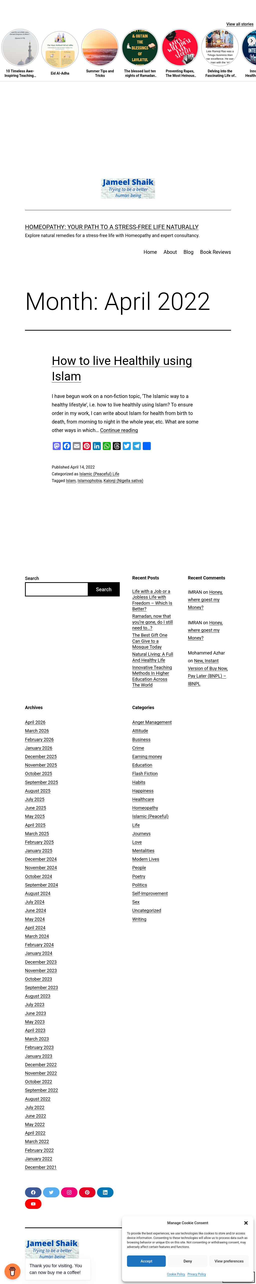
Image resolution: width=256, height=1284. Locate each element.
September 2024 (41, 885)
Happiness (143, 790)
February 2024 (39, 944)
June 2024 (35, 910)
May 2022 (35, 1124)
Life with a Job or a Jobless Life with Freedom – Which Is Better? (152, 600)
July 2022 (34, 1107)
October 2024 (38, 876)
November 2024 (41, 867)
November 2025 (41, 765)
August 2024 (37, 893)
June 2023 (35, 1013)
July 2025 (34, 799)
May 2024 (35, 919)
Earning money (147, 756)
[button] (246, 1222)
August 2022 (37, 1099)
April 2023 (35, 1030)
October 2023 (38, 979)
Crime (138, 748)
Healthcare (143, 799)
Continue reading (119, 430)
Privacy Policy (197, 1274)
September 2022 (41, 1090)
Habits (138, 782)
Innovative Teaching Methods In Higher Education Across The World (152, 676)
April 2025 (35, 825)
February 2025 (39, 842)
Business (141, 739)
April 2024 (35, 927)
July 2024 (34, 902)
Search (32, 578)
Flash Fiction (145, 773)
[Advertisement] (128, 119)
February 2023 (39, 1047)
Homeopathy (145, 807)
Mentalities (143, 850)
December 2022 (41, 1064)
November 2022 (41, 1073)
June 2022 (35, 1116)
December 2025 (41, 756)
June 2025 (35, 807)
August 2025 (37, 790)
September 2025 (41, 782)
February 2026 (39, 739)
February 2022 (39, 1150)
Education (142, 765)
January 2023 (38, 1056)
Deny (188, 1261)
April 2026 (35, 722)
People (139, 867)
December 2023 (41, 962)
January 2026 (38, 748)
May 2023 (35, 1021)
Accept (146, 1261)
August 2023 (37, 996)
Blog (189, 252)
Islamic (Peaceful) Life (99, 474)
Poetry (138, 876)
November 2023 (41, 970)
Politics (139, 885)
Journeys (141, 833)
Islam (71, 480)
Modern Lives (145, 859)
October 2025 (38, 773)
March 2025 (37, 833)
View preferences (229, 1261)
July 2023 (34, 1004)
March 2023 (37, 1038)
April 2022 (35, 1133)
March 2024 (37, 936)
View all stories (240, 24)
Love (137, 842)
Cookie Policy (176, 1274)
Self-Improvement (150, 893)
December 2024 (41, 859)
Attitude (140, 730)
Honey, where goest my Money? (205, 599)
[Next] (252, 41)
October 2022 (38, 1081)
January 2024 (38, 953)
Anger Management (152, 722)
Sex (136, 902)
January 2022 (38, 1158)
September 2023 (41, 987)
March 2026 (37, 730)
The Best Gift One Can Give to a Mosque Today (149, 641)
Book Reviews (215, 252)
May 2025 (35, 816)
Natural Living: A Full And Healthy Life (152, 657)
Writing (139, 919)
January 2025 (38, 850)
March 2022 (37, 1141)
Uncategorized (146, 910)
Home (150, 252)
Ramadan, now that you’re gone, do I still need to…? (152, 621)
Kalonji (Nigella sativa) (123, 480)
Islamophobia (90, 480)
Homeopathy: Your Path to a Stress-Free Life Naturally (111, 227)
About (170, 252)
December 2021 (41, 1167)
